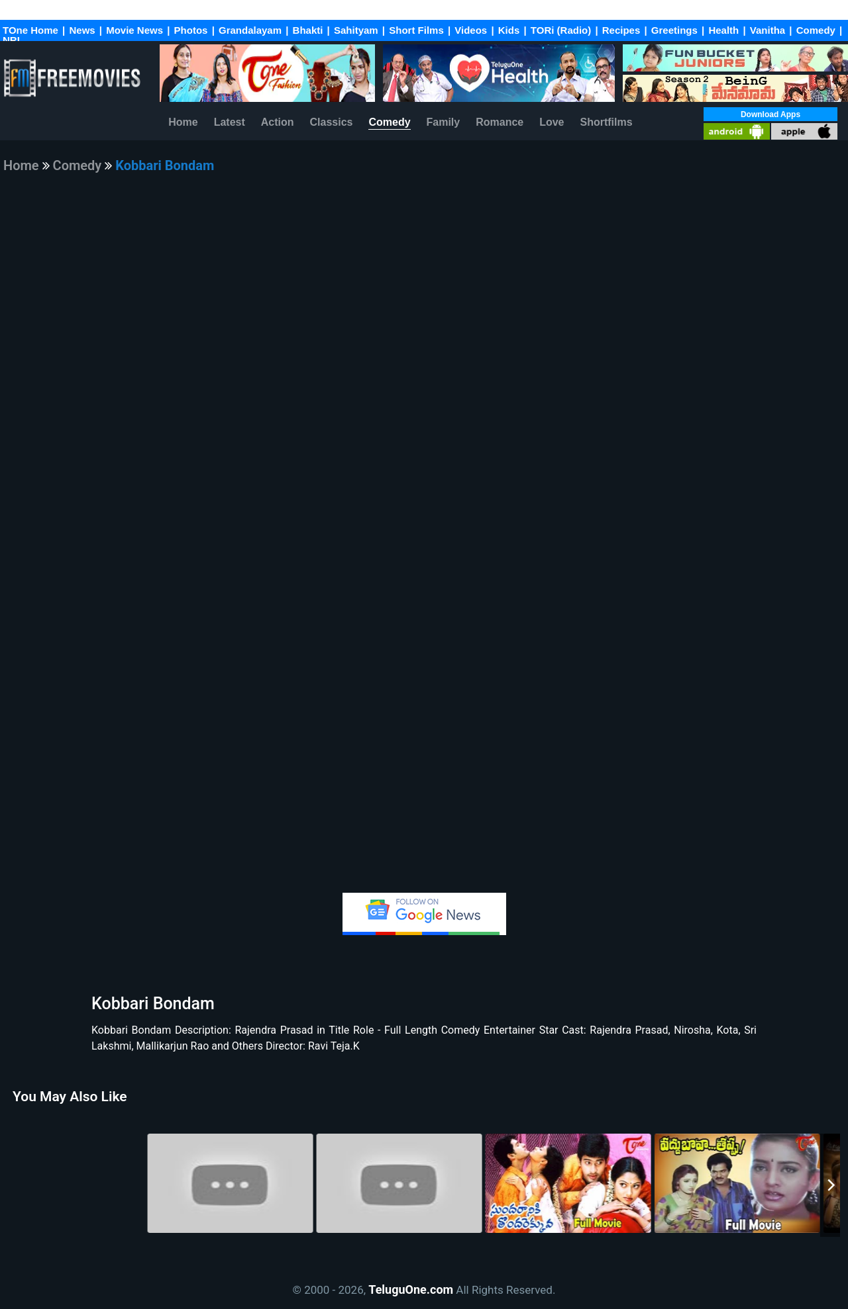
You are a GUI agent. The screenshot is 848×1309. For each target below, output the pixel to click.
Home (182, 122)
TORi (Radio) (561, 30)
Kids (509, 30)
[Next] (830, 1185)
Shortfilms (606, 122)
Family (443, 122)
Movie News (134, 30)
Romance (499, 122)
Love (551, 122)
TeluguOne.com (410, 1289)
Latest (229, 122)
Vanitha (767, 30)
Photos (191, 30)
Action (277, 122)
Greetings (674, 30)
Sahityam (357, 30)
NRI (11, 40)
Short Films (416, 30)
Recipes (621, 30)
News (82, 30)
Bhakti (309, 30)
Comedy (815, 30)
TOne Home (30, 30)
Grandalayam (250, 30)
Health (723, 30)
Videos (470, 30)
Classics (331, 122)
